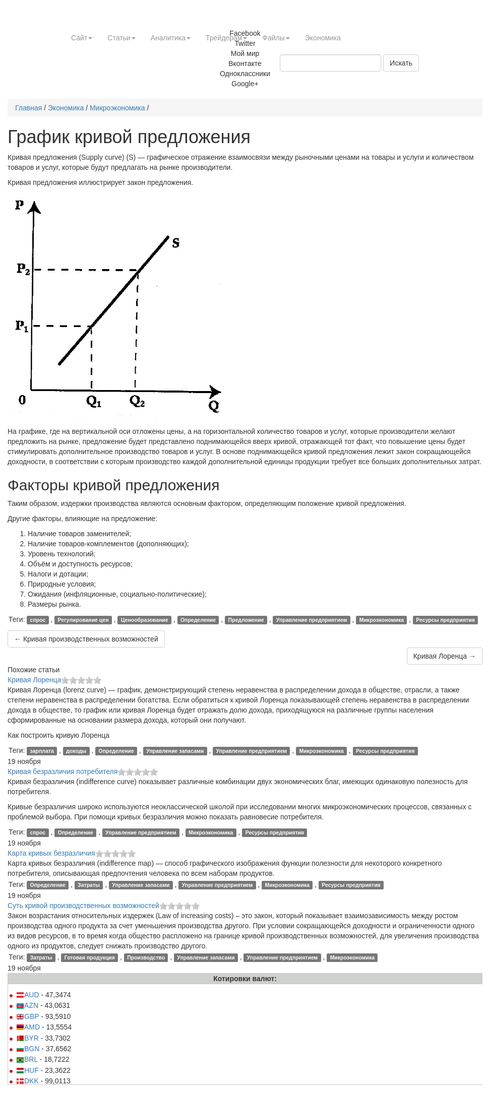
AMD (28, 1027)
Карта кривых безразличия (51, 853)
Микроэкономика (117, 108)
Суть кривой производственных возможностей (83, 906)
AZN (27, 1005)
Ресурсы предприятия (445, 620)
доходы (76, 751)
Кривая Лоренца (34, 680)
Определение (198, 620)
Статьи (121, 38)
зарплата (42, 751)
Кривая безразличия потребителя (62, 771)
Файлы (275, 38)
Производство (146, 957)
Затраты (89, 885)
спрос (38, 620)
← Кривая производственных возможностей (86, 639)
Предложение (246, 620)
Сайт (81, 38)
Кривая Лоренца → (444, 656)
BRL (27, 1059)
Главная (28, 108)
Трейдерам (226, 38)
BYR (27, 1038)
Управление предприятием (311, 620)
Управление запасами (175, 751)
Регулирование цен (83, 620)
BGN (27, 1049)
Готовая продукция (90, 957)
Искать (401, 63)
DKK (27, 1081)
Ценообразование (144, 620)
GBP (27, 1016)
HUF (27, 1070)
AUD (27, 995)
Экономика (323, 38)
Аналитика (171, 38)
